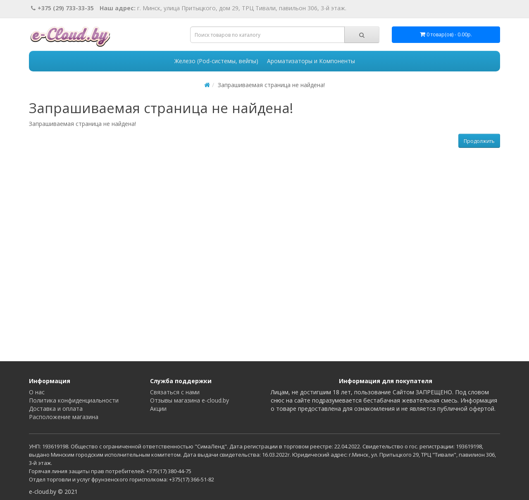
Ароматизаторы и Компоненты (311, 61)
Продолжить (479, 141)
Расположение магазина (63, 417)
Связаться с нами (175, 392)
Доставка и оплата (56, 408)
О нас (37, 392)
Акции (158, 408)
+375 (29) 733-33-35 (62, 8)
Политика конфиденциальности (74, 400)
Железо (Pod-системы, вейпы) (216, 61)
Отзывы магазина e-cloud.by (189, 400)
